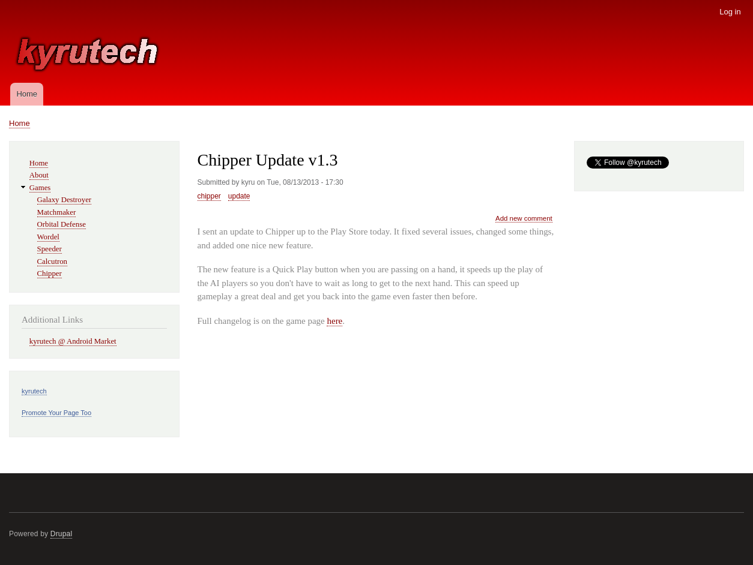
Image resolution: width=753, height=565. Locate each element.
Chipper (49, 273)
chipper (209, 196)
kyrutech (34, 391)
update (239, 196)
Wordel (48, 237)
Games (40, 188)
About (39, 175)
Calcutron (52, 261)
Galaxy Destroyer (64, 200)
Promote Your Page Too (56, 412)
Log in (729, 11)
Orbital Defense (61, 224)
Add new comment (523, 218)
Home (26, 93)
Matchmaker (56, 212)
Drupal (61, 534)
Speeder (49, 249)
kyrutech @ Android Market (72, 341)
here (334, 321)
